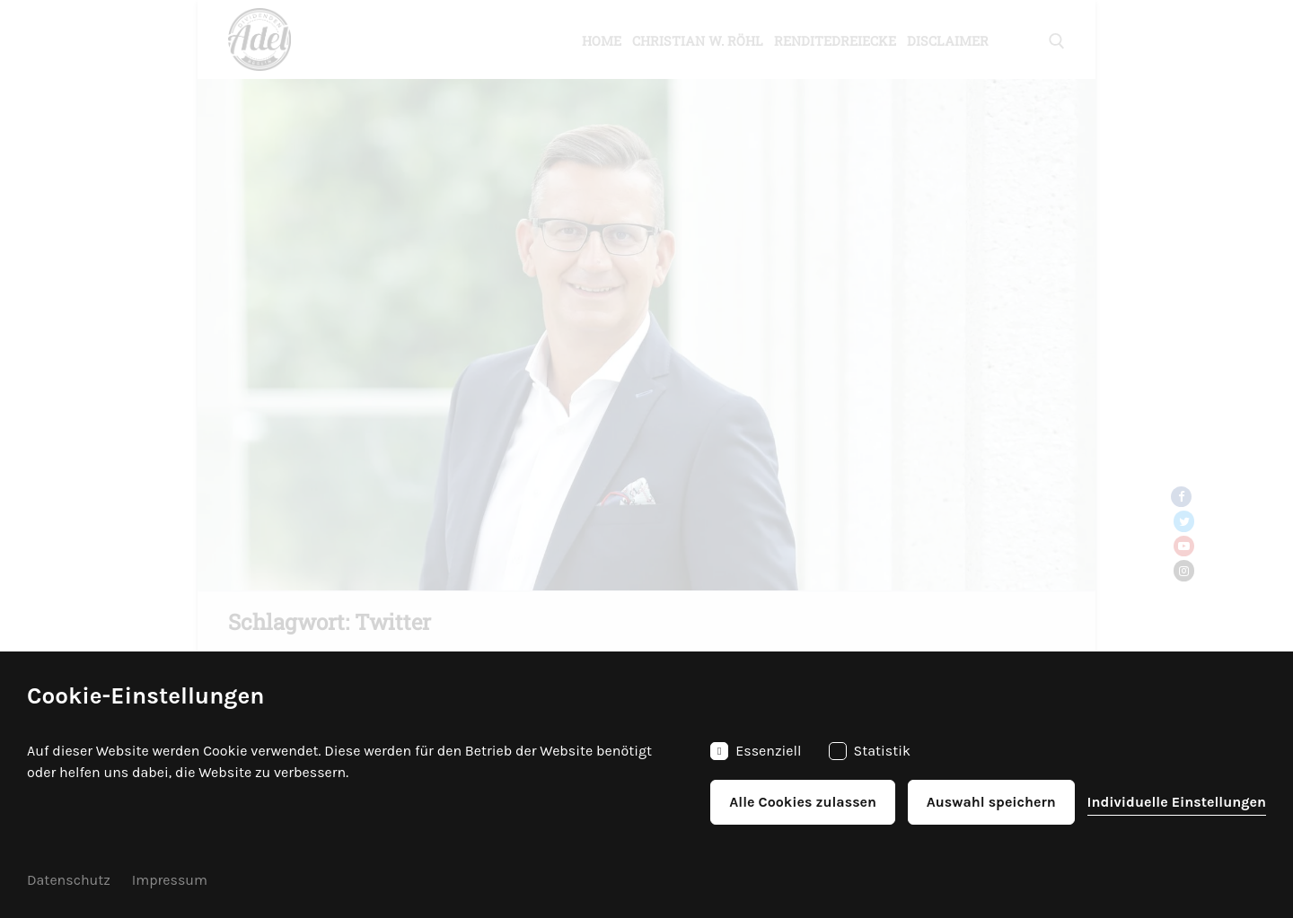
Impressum (169, 879)
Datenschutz (68, 879)
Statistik (870, 751)
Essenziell (755, 751)
